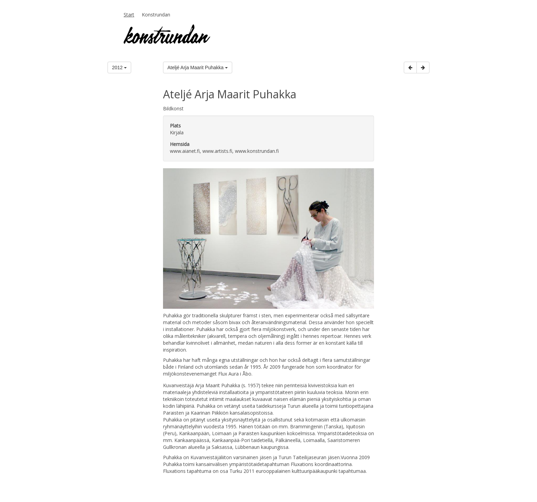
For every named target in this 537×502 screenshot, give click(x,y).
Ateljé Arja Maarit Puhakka (197, 67)
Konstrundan (156, 14)
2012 (119, 67)
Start (129, 14)
